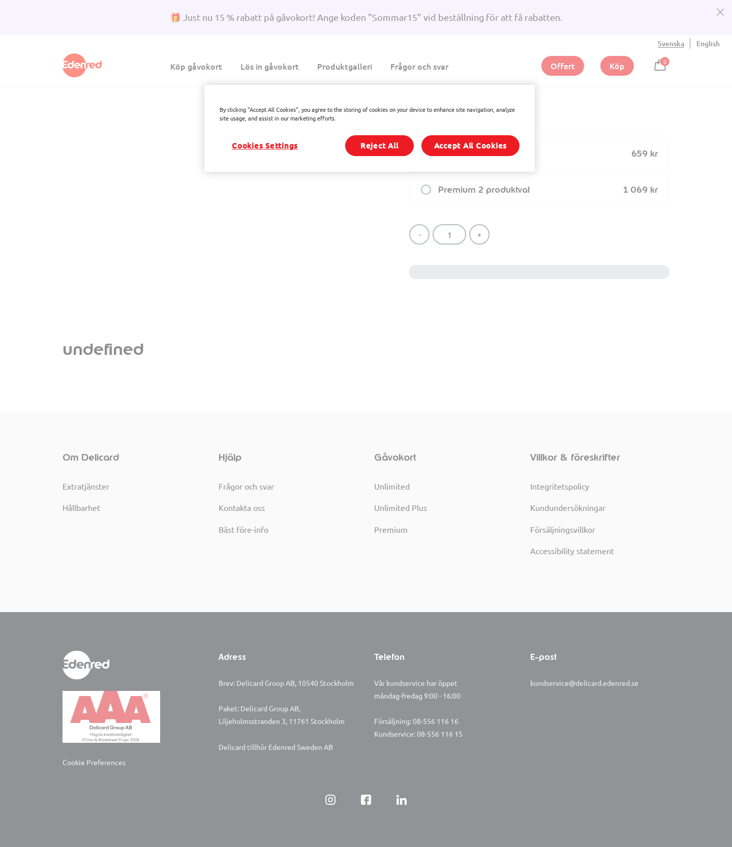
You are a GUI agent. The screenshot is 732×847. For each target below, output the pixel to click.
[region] (369, 128)
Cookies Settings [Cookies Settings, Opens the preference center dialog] (265, 145)
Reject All (379, 145)
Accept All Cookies (470, 145)
